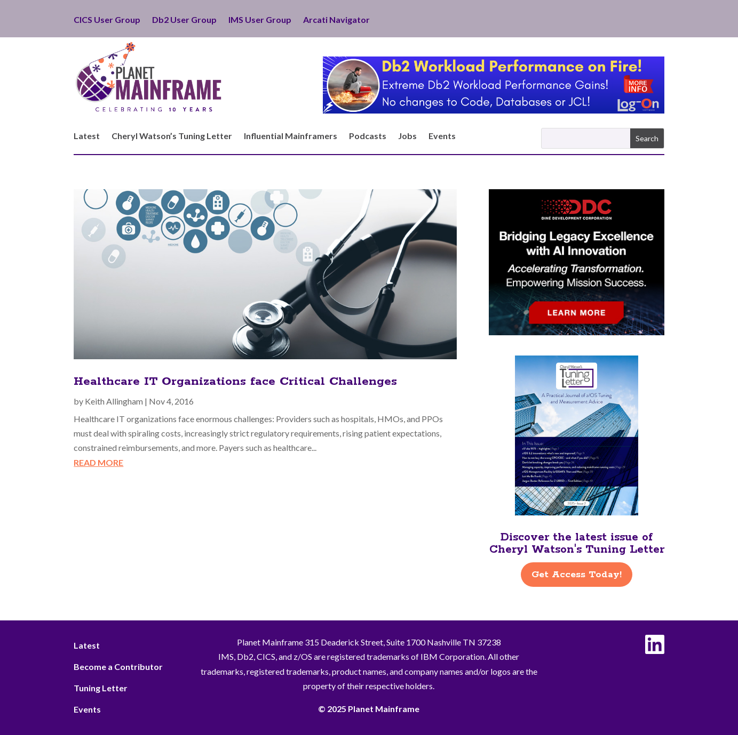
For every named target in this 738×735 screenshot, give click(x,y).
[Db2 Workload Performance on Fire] (493, 110)
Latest (87, 136)
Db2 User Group (184, 20)
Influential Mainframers (290, 136)
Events (442, 136)
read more (98, 462)
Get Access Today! (576, 574)
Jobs (407, 136)
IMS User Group (259, 20)
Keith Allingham (114, 401)
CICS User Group (107, 20)
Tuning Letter (101, 688)
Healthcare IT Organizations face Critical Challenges (235, 381)
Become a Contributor (118, 666)
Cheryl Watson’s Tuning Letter (172, 136)
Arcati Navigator (336, 20)
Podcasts (367, 136)
